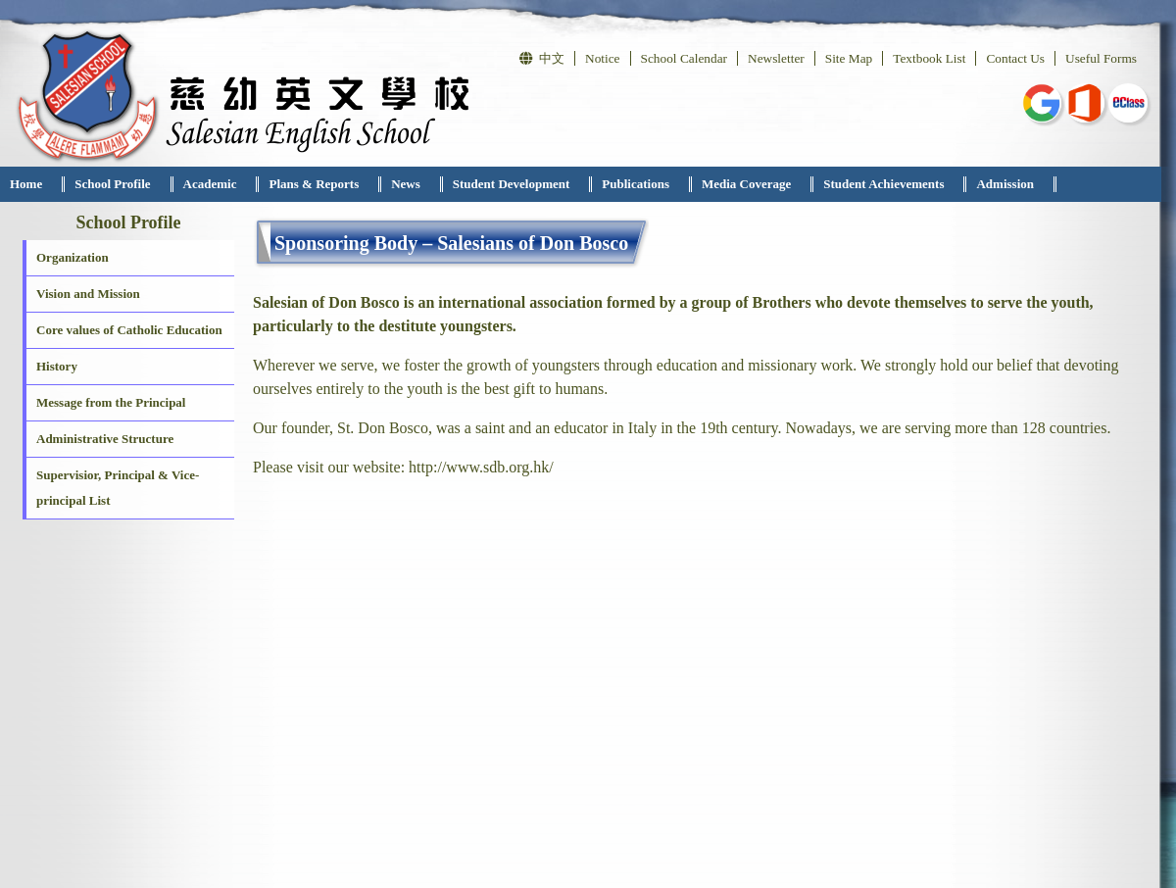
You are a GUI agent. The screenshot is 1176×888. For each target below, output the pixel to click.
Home (26, 183)
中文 (541, 58)
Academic (210, 183)
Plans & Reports (314, 183)
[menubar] (528, 184)
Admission (1005, 183)
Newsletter (776, 58)
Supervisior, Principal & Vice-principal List (117, 488)
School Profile (112, 183)
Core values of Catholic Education (129, 329)
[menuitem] (32, 184)
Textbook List (929, 58)
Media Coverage (746, 183)
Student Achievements (883, 183)
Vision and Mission (88, 293)
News (405, 183)
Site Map (849, 58)
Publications (635, 183)
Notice (602, 58)
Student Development (511, 183)
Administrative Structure (104, 438)
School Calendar (684, 58)
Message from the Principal (110, 402)
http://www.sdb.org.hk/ (481, 467)
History (56, 366)
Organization (72, 257)
